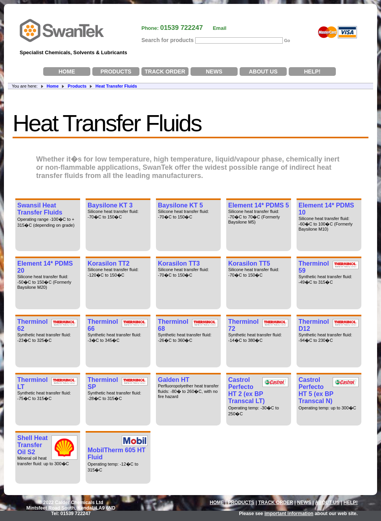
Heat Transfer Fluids (116, 86)
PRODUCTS (116, 71)
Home (53, 86)
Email (220, 28)
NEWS (214, 71)
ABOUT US (263, 71)
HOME (67, 71)
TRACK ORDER (165, 71)
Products (77, 86)
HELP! (312, 71)
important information (288, 513)
